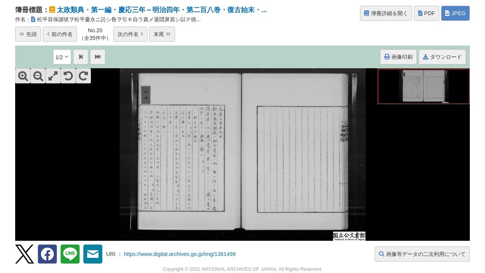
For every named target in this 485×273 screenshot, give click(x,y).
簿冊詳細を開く (386, 13)
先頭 (28, 34)
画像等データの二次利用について (422, 254)
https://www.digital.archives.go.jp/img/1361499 (180, 254)
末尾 (162, 34)
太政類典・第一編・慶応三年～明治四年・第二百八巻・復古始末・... (162, 10)
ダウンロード (442, 57)
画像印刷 (398, 57)
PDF (426, 13)
